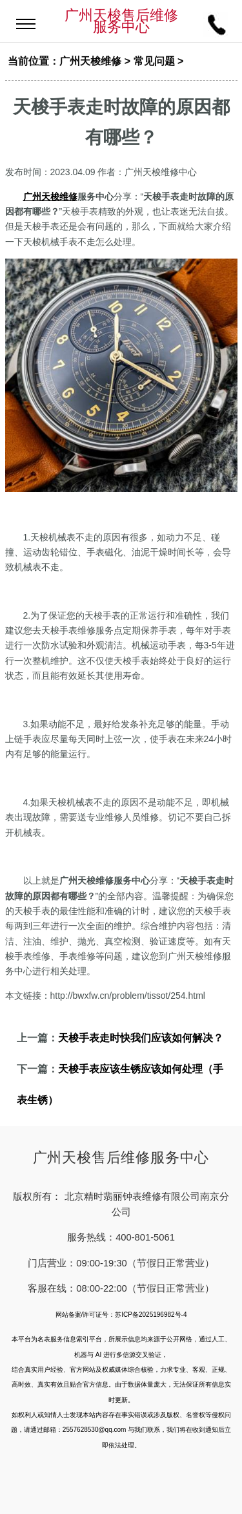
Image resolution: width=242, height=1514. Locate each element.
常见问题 (154, 61)
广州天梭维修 (90, 61)
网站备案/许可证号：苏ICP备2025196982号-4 (121, 1314)
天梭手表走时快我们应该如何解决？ (140, 1037)
